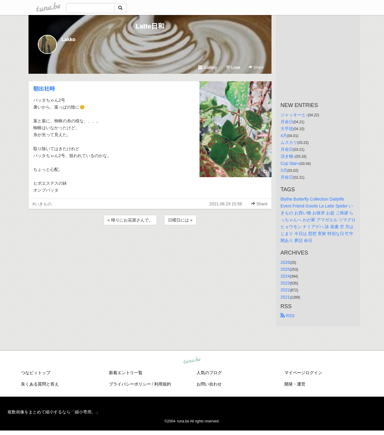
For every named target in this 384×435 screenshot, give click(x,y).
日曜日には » (180, 220)
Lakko (68, 39)
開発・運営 (294, 384)
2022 (285, 290)
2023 (285, 283)
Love (233, 67)
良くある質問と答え (40, 384)
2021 (285, 297)
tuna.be (191, 360)
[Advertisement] (150, 242)
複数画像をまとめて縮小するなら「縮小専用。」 (54, 412)
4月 (283, 135)
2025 (285, 269)
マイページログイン (303, 372)
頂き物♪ (287, 156)
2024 (285, 276)
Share (256, 67)
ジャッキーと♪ (294, 114)
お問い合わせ (209, 384)
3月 (283, 170)
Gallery (207, 67)
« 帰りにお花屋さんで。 (130, 220)
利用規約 (162, 384)
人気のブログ (209, 372)
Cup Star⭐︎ (289, 163)
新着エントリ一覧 (125, 372)
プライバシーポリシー (130, 384)
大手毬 (286, 128)
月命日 (286, 121)
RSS (287, 315)
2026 (285, 262)
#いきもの (42, 203)
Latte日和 (150, 26)
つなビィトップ (35, 372)
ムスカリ (288, 142)
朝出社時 (44, 89)
